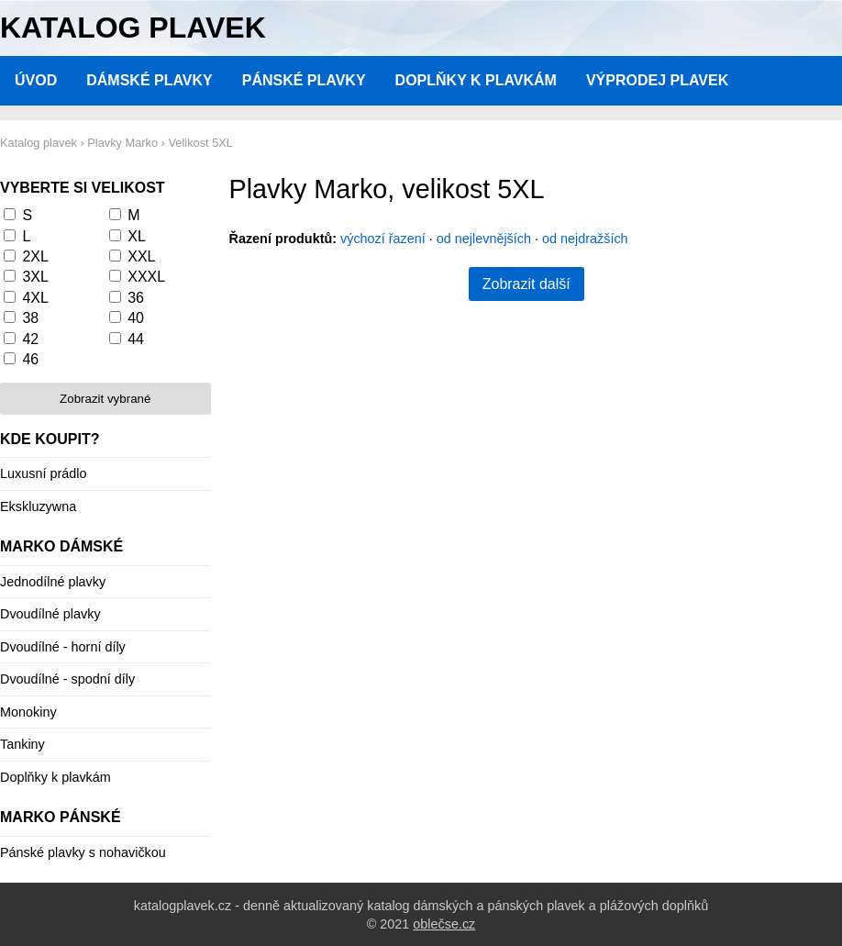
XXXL (146, 276)
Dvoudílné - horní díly (63, 647)
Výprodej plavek (657, 80)
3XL (35, 276)
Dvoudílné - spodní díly (67, 679)
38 (30, 318)
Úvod (36, 80)
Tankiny (22, 744)
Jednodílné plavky (52, 581)
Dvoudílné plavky (50, 614)
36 (135, 298)
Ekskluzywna (38, 506)
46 (30, 359)
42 (30, 339)
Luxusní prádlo (43, 473)
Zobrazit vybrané (105, 399)
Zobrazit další (526, 284)
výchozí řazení (383, 238)
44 (135, 339)
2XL (35, 256)
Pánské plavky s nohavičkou (83, 852)
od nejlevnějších (484, 238)
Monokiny (28, 712)
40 (135, 318)
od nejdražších (585, 238)
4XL (35, 298)
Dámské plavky (149, 80)
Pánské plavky (304, 80)
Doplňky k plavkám (476, 80)
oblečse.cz (444, 924)
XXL (141, 256)
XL (136, 236)
